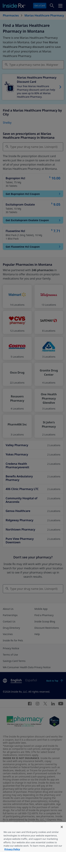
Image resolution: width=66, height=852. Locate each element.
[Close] (62, 830)
